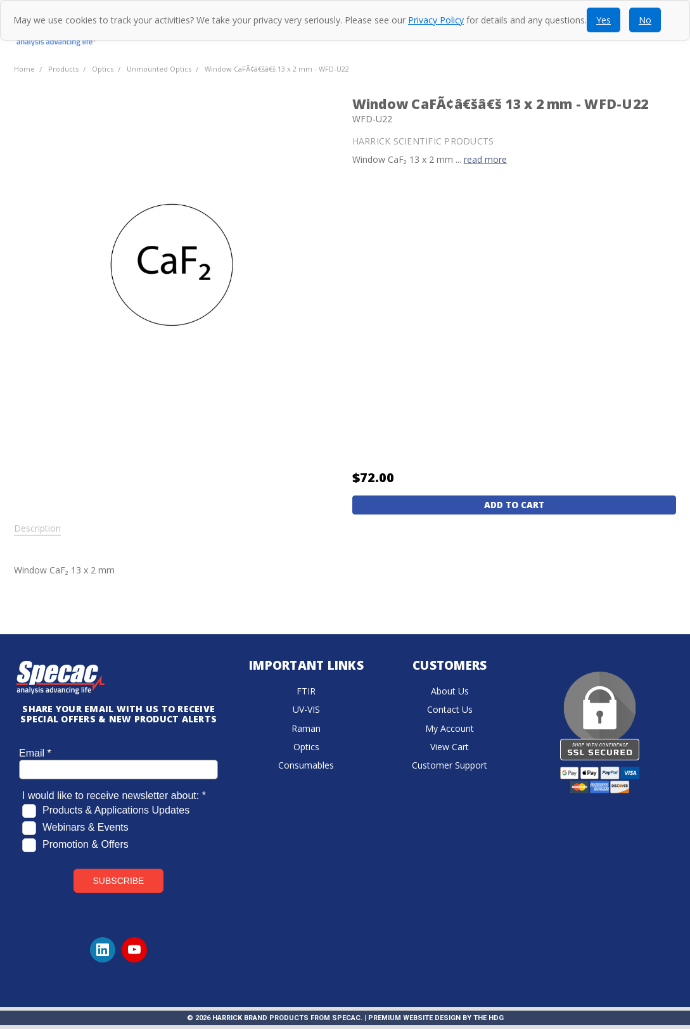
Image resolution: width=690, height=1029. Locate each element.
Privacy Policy (436, 20)
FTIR (306, 691)
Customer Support (449, 765)
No (645, 20)
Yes (603, 20)
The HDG (488, 1018)
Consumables (306, 765)
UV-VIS (306, 709)
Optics (306, 747)
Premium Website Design (414, 1018)
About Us (450, 691)
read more (485, 159)
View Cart (449, 747)
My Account (449, 728)
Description (37, 528)
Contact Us (450, 709)
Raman (306, 728)
